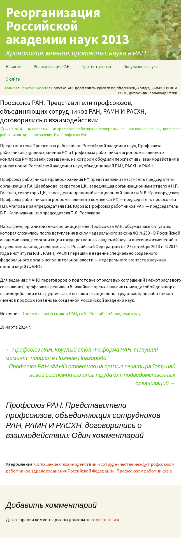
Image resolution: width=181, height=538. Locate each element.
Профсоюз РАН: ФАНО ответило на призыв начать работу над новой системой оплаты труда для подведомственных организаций (92, 375)
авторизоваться (102, 519)
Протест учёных (96, 66)
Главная (11, 88)
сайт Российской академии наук (111, 313)
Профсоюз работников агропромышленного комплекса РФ (108, 128)
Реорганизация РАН (51, 66)
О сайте (13, 79)
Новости (14, 66)
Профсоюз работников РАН (49, 313)
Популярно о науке (140, 66)
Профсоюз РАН (74, 134)
